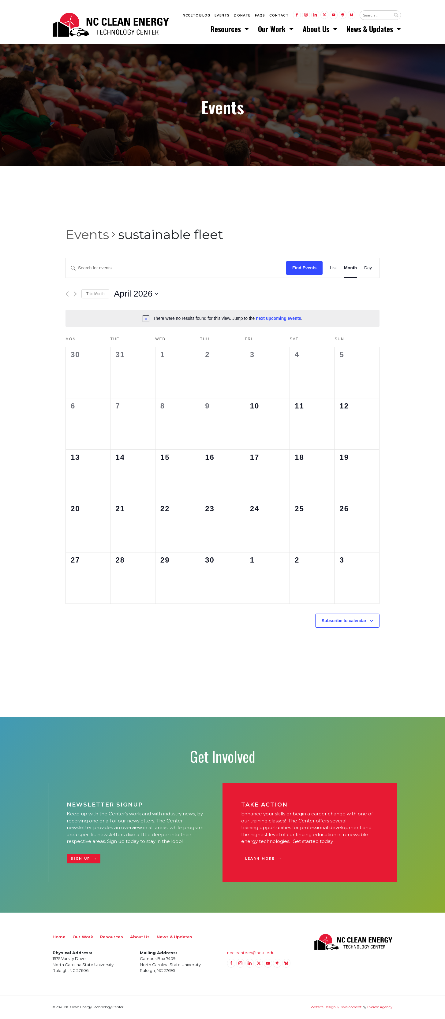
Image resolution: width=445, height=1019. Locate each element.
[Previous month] (67, 294)
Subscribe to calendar (344, 620)
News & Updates (370, 29)
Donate (242, 16)
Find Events (304, 268)
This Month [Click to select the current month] (95, 294)
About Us (317, 29)
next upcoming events (278, 318)
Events (222, 16)
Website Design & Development (336, 1007)
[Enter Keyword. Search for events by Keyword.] (176, 268)
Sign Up (80, 859)
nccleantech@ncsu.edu (251, 952)
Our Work (272, 29)
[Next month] (75, 294)
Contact (278, 16)
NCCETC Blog (196, 16)
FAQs (260, 16)
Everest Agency (379, 1007)
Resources (227, 29)
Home (59, 936)
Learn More (260, 859)
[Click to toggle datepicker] (136, 294)
